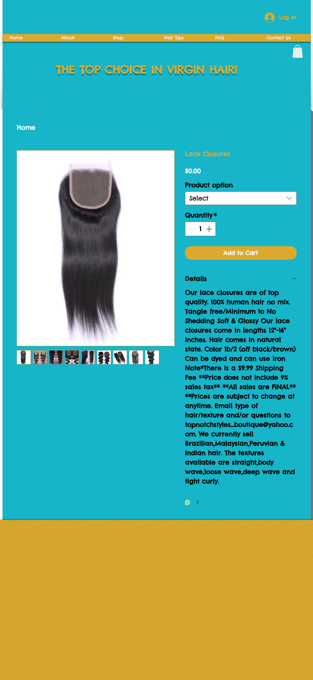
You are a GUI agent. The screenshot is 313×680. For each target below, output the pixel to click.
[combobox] (241, 198)
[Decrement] (191, 229)
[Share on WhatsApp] (187, 503)
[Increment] (209, 229)
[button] (297, 51)
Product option (209, 185)
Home (26, 127)
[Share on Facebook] (197, 503)
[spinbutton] (200, 229)
